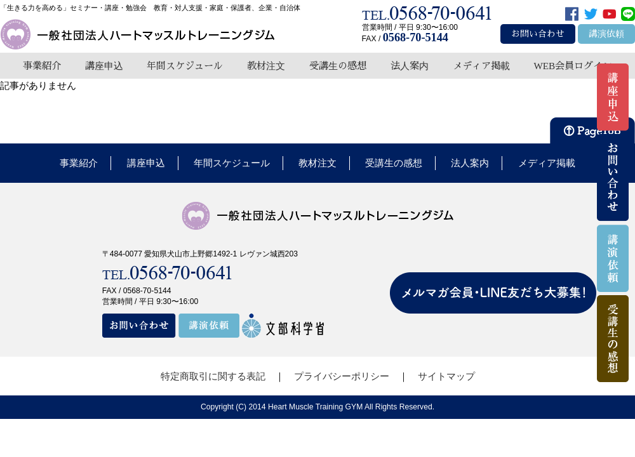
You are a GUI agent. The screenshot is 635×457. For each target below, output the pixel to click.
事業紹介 (42, 65)
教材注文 (266, 65)
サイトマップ (446, 376)
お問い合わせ (538, 34)
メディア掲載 (481, 65)
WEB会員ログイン (572, 65)
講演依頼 (606, 34)
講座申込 (104, 65)
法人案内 (410, 65)
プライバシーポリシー (341, 376)
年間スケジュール (185, 65)
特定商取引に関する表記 (213, 376)
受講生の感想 (337, 65)
